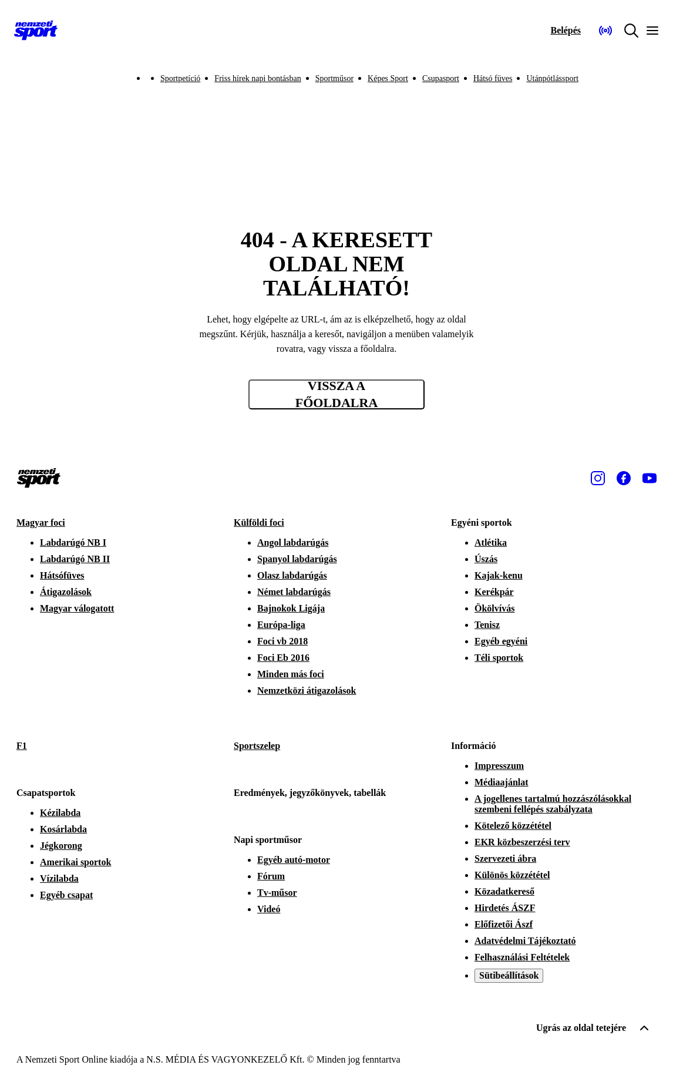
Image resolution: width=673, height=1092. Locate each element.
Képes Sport (388, 78)
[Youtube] (649, 478)
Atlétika (491, 542)
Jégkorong (61, 846)
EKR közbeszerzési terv (522, 842)
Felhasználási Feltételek (522, 957)
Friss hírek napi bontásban (257, 78)
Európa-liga (281, 625)
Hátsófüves (62, 575)
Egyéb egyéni (501, 641)
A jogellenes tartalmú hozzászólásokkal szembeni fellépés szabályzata (553, 804)
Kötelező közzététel (513, 826)
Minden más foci (290, 674)
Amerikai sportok (75, 862)
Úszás (486, 559)
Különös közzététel (512, 875)
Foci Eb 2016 (283, 658)
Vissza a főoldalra (336, 394)
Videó (268, 909)
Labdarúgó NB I (73, 542)
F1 (21, 746)
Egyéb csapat (66, 895)
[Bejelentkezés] (565, 30)
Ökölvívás (494, 608)
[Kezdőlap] (36, 31)
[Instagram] (598, 478)
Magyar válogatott (77, 608)
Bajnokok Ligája (291, 608)
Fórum (271, 876)
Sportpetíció (180, 78)
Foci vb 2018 (282, 641)
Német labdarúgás (294, 592)
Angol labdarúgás (292, 542)
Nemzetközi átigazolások (306, 690)
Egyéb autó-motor (293, 860)
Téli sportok (499, 658)
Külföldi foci (259, 522)
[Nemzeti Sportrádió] (605, 30)
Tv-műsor (277, 893)
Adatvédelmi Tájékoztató (525, 941)
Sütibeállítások (509, 975)
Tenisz (487, 625)
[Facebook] (624, 478)
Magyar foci (40, 522)
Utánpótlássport (552, 78)
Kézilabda (60, 813)
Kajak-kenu (499, 575)
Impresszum (499, 766)
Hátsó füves (493, 78)
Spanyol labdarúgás (297, 559)
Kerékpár (494, 592)
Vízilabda (59, 878)
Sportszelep (257, 746)
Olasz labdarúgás (292, 575)
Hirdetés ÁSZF (505, 908)
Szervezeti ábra (505, 858)
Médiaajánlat (502, 782)
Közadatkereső (504, 891)
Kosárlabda (63, 829)
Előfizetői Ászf (504, 924)
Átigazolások (66, 592)
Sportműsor (334, 78)
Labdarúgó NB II (75, 559)
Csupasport (440, 78)
